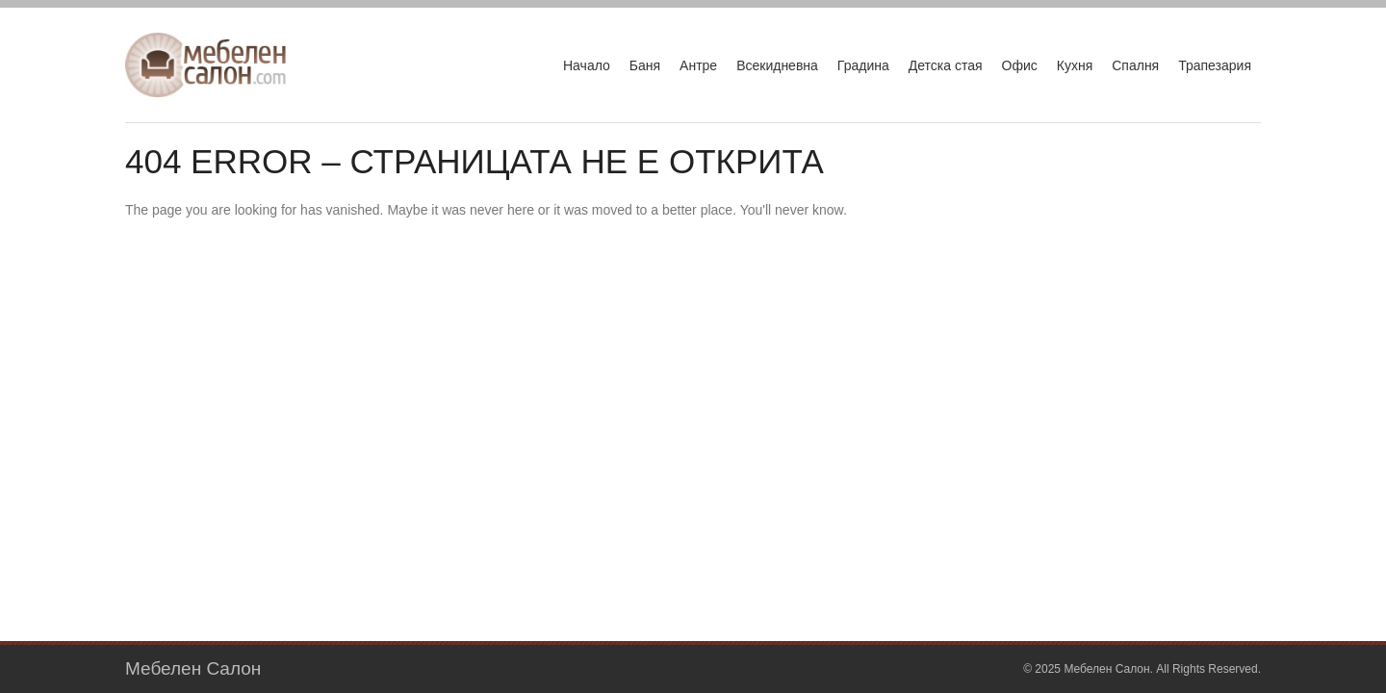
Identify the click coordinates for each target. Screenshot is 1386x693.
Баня (644, 65)
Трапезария (1214, 65)
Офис (1020, 65)
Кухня (1074, 65)
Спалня (1135, 65)
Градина (863, 65)
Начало (586, 65)
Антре (698, 65)
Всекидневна (777, 65)
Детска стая (946, 65)
